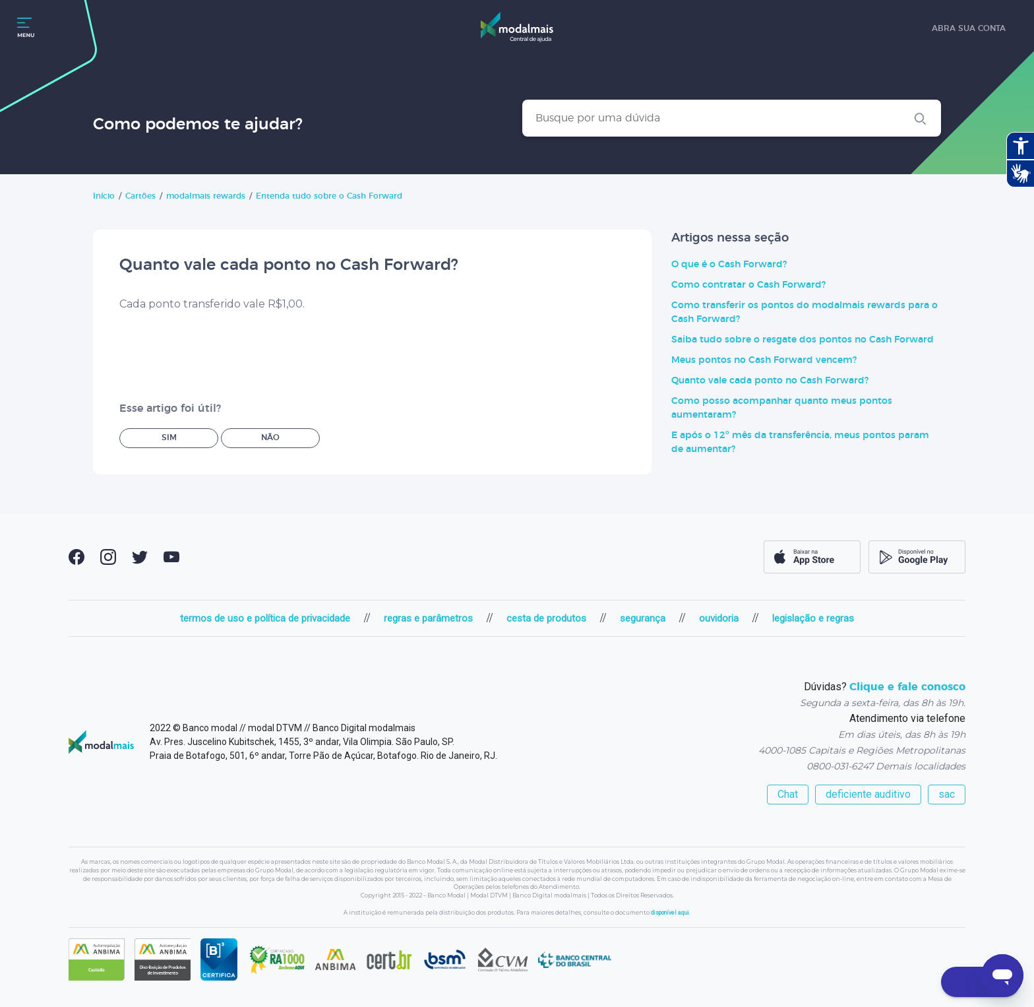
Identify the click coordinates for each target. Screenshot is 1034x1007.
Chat (787, 794)
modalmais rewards (205, 196)
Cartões (140, 196)
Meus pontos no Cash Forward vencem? (764, 360)
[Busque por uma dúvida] (731, 118)
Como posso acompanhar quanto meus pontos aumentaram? (781, 408)
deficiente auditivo (868, 794)
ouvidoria (719, 618)
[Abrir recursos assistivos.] (1020, 146)
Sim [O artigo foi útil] (169, 437)
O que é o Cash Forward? (729, 264)
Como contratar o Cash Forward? (748, 285)
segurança (642, 618)
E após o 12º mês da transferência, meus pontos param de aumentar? (800, 442)
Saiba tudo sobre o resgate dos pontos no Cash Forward (802, 339)
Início (104, 196)
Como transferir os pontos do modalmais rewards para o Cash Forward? (804, 312)
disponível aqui (670, 912)
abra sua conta (969, 28)
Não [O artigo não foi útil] (270, 437)
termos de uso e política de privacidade (265, 618)
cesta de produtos (546, 618)
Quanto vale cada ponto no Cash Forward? (769, 380)
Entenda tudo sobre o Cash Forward (329, 196)
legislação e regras (813, 618)
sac (946, 794)
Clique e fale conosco (907, 687)
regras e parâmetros (428, 618)
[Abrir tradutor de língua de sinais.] (1020, 173)
